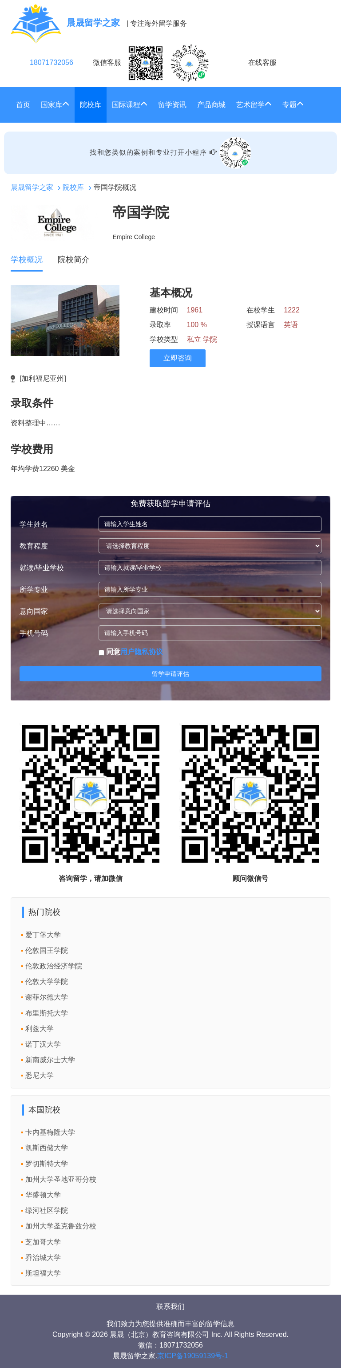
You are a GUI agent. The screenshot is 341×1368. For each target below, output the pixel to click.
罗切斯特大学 (46, 1164)
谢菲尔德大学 (46, 997)
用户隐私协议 (141, 652)
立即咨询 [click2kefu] (177, 358)
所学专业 (34, 589)
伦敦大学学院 (46, 981)
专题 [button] (293, 104)
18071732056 (51, 62)
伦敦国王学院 (46, 950)
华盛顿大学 (43, 1195)
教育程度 (34, 546)
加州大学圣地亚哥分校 (60, 1179)
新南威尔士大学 (50, 1060)
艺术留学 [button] (254, 104)
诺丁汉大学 (43, 1044)
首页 (23, 104)
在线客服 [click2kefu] (262, 62)
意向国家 (34, 611)
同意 (131, 652)
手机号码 (34, 633)
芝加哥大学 (43, 1242)
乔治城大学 (43, 1257)
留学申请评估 (170, 673)
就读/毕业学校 (42, 568)
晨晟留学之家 (32, 187)
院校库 (90, 104)
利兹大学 (39, 1028)
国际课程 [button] (129, 104)
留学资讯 (172, 104)
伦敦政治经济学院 (53, 966)
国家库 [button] (55, 104)
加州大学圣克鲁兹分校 (60, 1226)
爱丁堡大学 (43, 935)
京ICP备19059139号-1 (192, 1356)
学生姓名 (34, 524)
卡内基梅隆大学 (50, 1132)
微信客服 (151, 63)
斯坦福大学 (43, 1273)
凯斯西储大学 (46, 1148)
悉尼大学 (39, 1075)
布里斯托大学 (46, 1013)
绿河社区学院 (46, 1210)
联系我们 (170, 1306)
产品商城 (211, 104)
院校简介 (74, 259)
